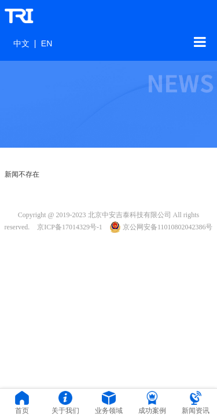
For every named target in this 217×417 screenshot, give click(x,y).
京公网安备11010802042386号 (161, 227)
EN (46, 43)
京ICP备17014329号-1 (69, 227)
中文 (21, 43)
